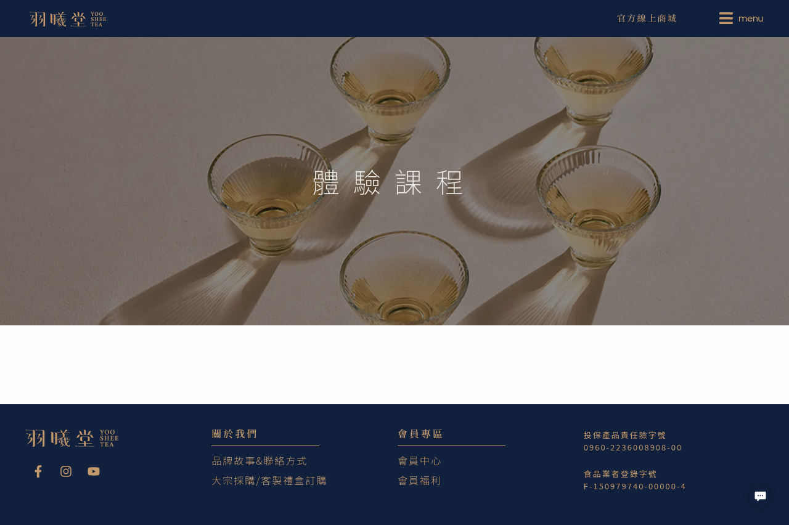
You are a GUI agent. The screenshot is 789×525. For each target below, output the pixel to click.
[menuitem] (743, 18)
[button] (760, 496)
